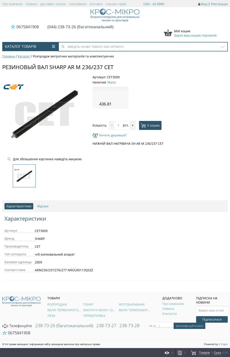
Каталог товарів (30, 46)
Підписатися (212, 319)
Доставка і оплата (53, 4)
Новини (31, 4)
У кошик (150, 125)
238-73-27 (106, 326)
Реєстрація (219, 4)
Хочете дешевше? (109, 135)
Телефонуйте (17, 325)
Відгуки (43, 206)
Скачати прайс (116, 4)
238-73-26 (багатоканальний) (64, 326)
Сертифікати (77, 4)
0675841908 (27, 26)
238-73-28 (129, 326)
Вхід (204, 4)
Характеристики (18, 206)
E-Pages (223, 344)
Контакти (96, 4)
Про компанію (12, 4)
